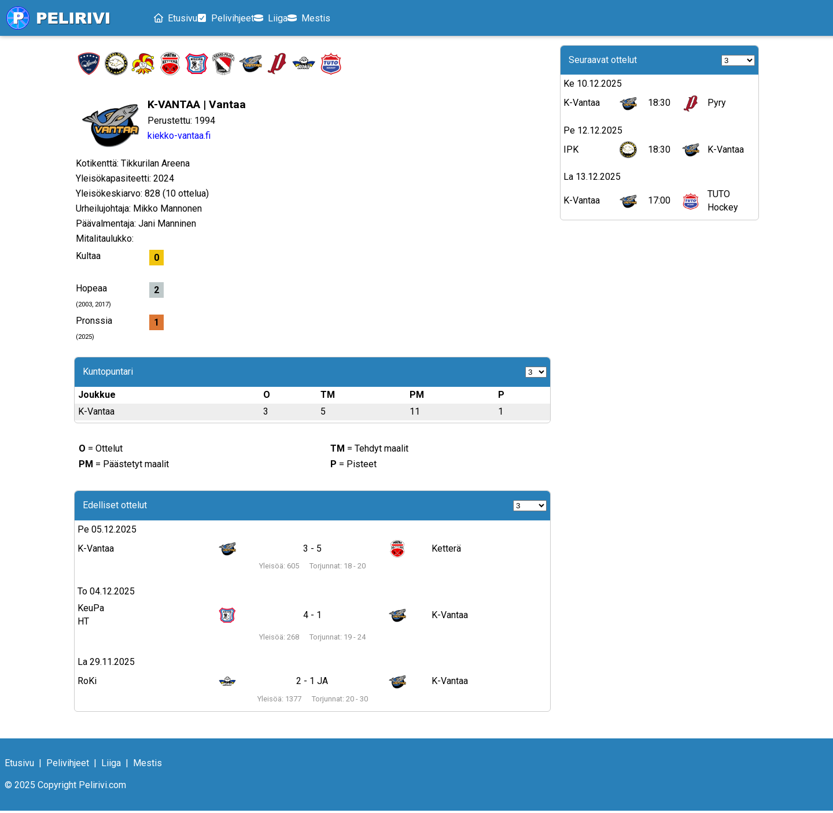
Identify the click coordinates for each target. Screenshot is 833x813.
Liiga (305, 19)
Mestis (357, 19)
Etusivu (180, 19)
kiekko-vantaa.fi (179, 137)
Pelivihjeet (244, 19)
